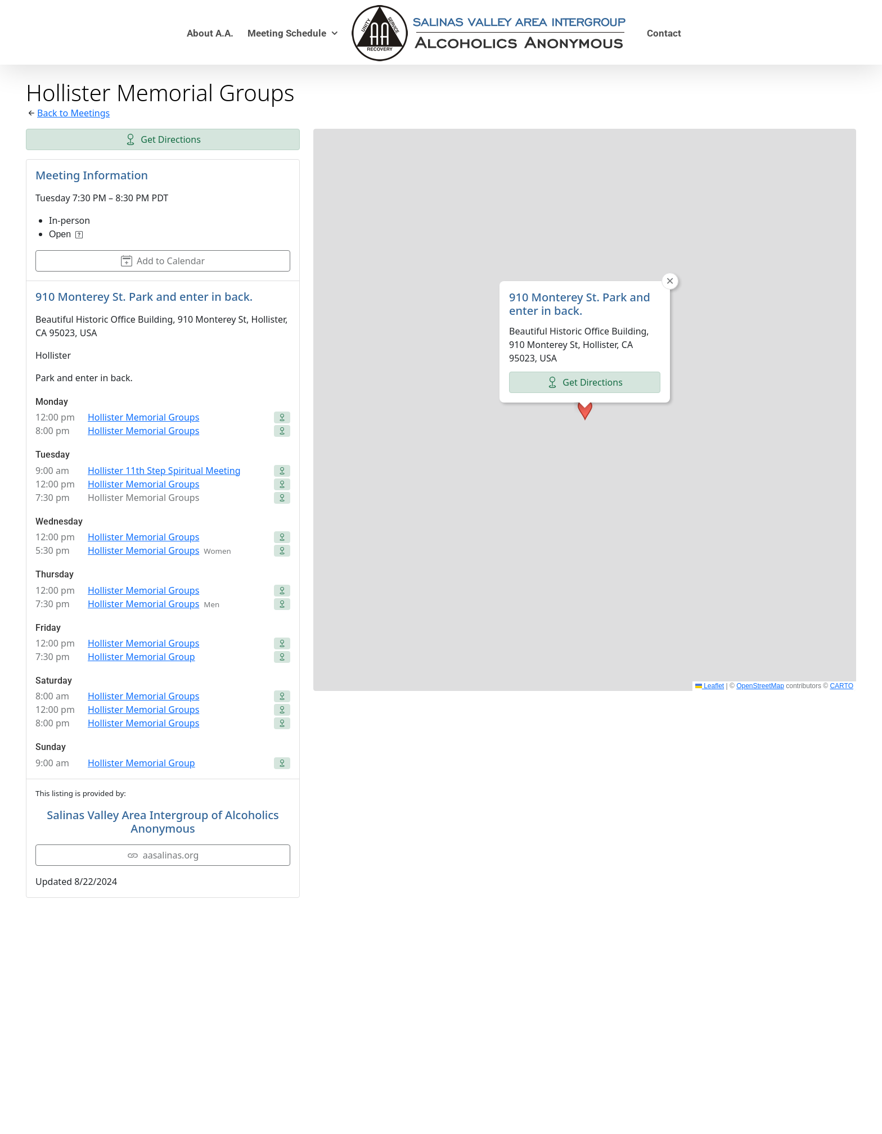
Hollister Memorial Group (141, 656)
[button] (585, 410)
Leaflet (709, 686)
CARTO (841, 686)
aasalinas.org (163, 855)
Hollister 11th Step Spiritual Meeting (164, 470)
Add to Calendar (163, 261)
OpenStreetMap (760, 686)
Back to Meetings (73, 113)
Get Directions (163, 139)
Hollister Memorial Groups (143, 417)
